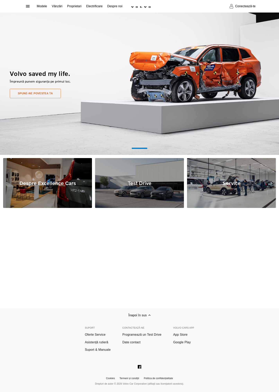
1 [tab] (139, 148)
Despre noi (114, 6)
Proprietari (74, 6)
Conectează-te (245, 6)
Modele (42, 6)
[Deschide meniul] (27, 6)
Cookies (110, 378)
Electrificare (94, 6)
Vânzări (57, 6)
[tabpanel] (139, 84)
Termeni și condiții (129, 378)
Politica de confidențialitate (158, 378)
